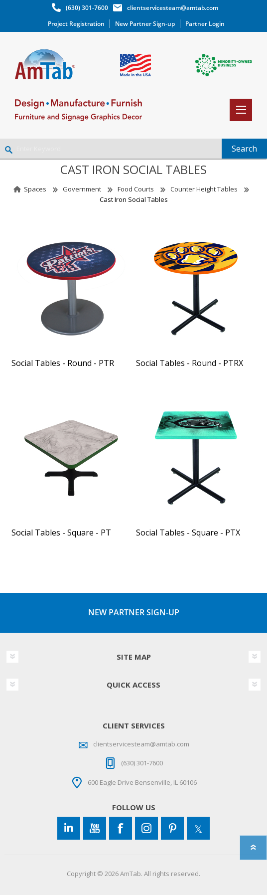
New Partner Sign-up (145, 23)
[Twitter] (198, 828)
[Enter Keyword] (111, 149)
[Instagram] (146, 828)
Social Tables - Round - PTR (62, 363)
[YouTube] (94, 828)
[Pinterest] (172, 828)
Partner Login (205, 23)
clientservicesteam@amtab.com (172, 7)
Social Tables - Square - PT (61, 532)
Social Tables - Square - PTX (188, 532)
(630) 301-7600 (87, 7)
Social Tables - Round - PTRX (189, 363)
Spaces (35, 188)
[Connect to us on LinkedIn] (68, 828)
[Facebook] (120, 828)
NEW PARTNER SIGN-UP (133, 612)
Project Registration (76, 23)
